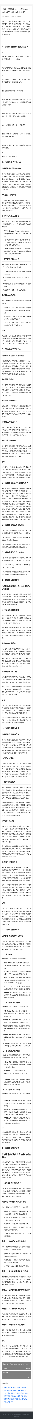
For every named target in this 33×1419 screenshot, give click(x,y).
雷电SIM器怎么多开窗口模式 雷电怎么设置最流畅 (16, 1399)
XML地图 (16, 1416)
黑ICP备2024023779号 (25, 1414)
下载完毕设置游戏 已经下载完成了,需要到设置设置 (16, 1393)
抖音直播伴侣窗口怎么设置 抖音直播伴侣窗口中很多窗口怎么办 (16, 1396)
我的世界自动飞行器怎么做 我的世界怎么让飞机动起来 (16, 1387)
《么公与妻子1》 (9, 1402)
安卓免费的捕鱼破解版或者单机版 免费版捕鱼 (16, 1390)
